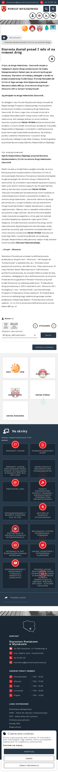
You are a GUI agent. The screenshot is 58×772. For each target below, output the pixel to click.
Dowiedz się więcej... (13, 745)
